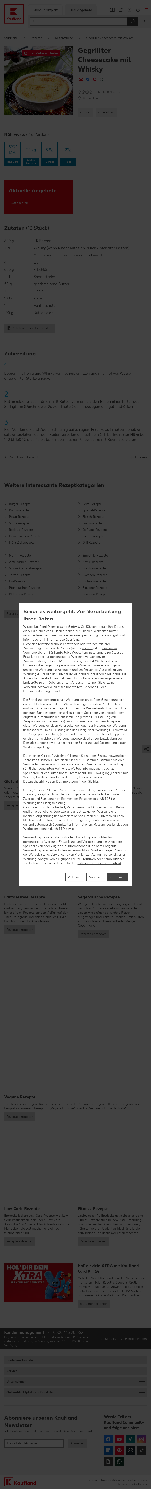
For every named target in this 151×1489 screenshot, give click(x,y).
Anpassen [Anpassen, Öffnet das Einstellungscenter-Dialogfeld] (96, 877)
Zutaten (85, 112)
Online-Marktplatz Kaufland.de (29, 1392)
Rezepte (36, 38)
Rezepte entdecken (19, 929)
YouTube (119, 1439)
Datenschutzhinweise (113, 1479)
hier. (96, 781)
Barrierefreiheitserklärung (132, 1483)
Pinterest (119, 1450)
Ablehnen (74, 877)
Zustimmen (117, 877)
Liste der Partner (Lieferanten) (99, 863)
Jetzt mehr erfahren (94, 1304)
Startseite (11, 38)
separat (87, 648)
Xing (130, 1439)
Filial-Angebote (80, 10)
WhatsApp (119, 1461)
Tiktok (141, 1450)
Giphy (108, 1461)
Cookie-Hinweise (137, 1479)
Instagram (141, 1439)
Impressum (92, 1479)
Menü (146, 9)
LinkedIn (108, 1450)
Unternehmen (16, 1381)
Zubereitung (106, 112)
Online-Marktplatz (45, 10)
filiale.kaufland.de (19, 1360)
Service (11, 1371)
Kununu (130, 1450)
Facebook (108, 1439)
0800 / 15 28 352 (68, 1332)
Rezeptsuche (64, 38)
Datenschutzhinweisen (39, 781)
